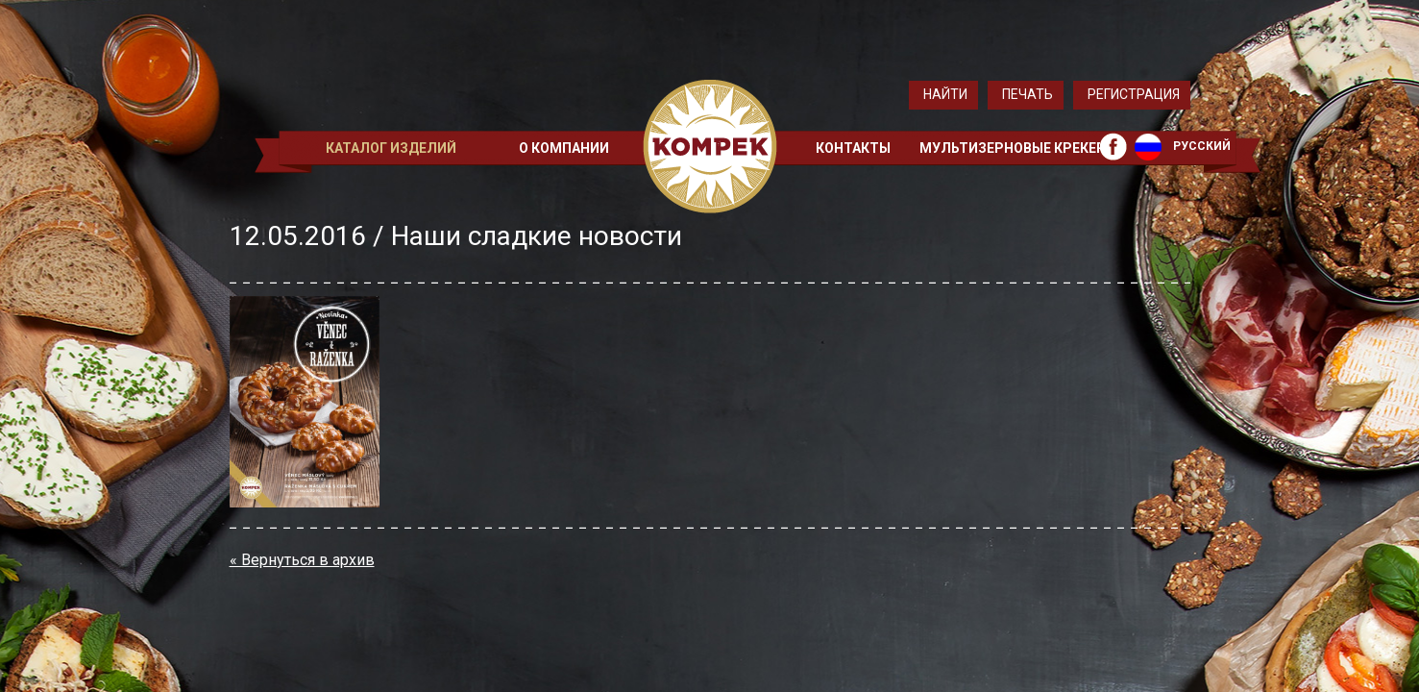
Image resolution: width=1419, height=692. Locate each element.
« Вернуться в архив (302, 560)
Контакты (853, 148)
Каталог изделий (391, 148)
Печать (1027, 94)
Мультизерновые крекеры (1018, 148)
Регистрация (1134, 94)
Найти (945, 94)
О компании (564, 148)
